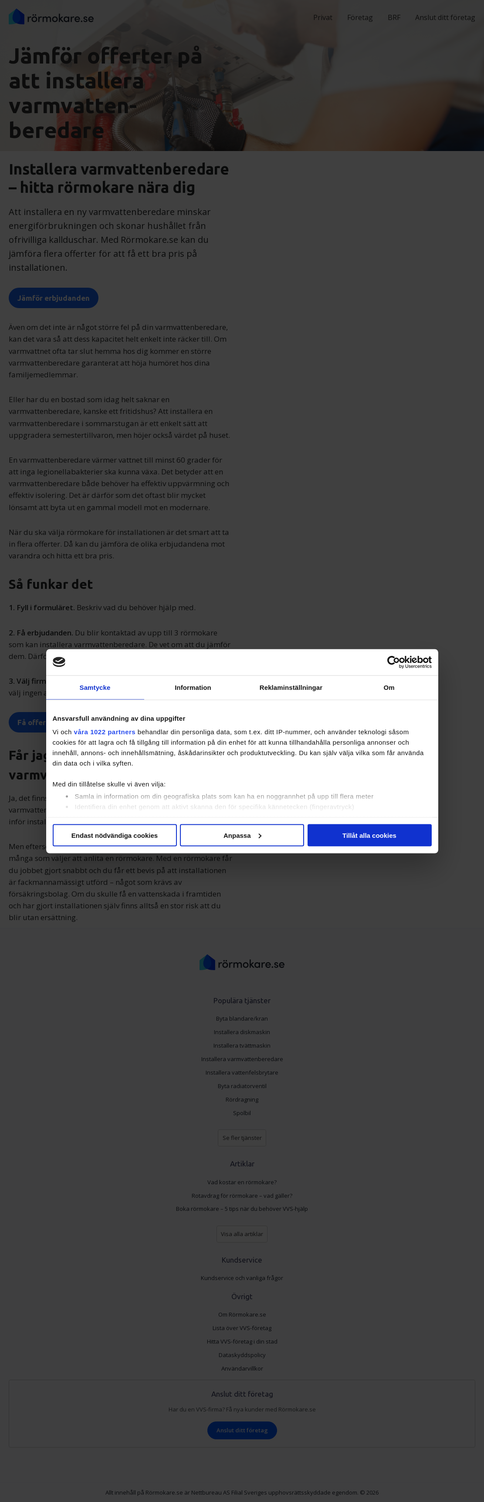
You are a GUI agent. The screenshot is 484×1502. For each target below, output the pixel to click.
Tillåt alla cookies (369, 835)
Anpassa (242, 835)
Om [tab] (388, 687)
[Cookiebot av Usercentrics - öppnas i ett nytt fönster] (393, 662)
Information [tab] (193, 687)
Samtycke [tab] (95, 687)
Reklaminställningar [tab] (291, 687)
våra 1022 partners (105, 732)
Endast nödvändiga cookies (114, 835)
